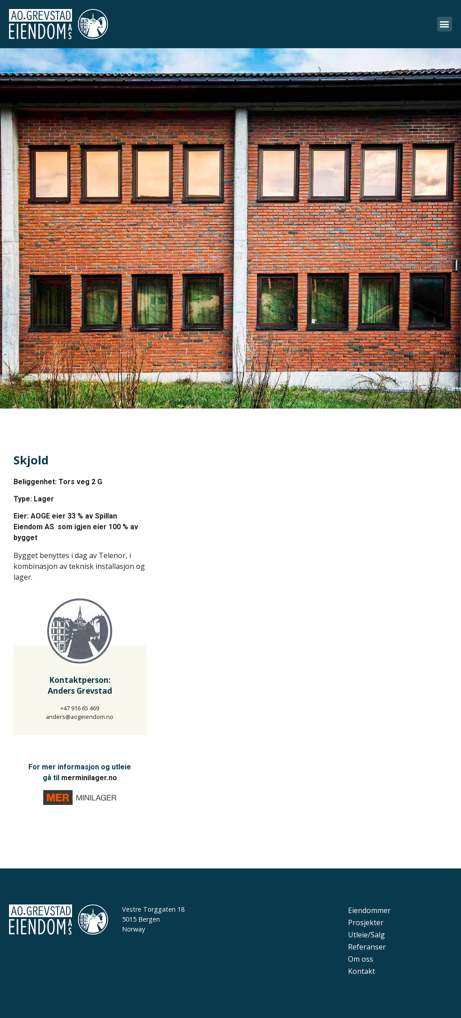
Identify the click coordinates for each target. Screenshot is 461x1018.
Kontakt (361, 971)
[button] (444, 24)
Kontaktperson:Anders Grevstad (80, 685)
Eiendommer (369, 910)
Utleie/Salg (366, 935)
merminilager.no (89, 777)
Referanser (367, 947)
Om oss (360, 959)
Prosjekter (366, 922)
